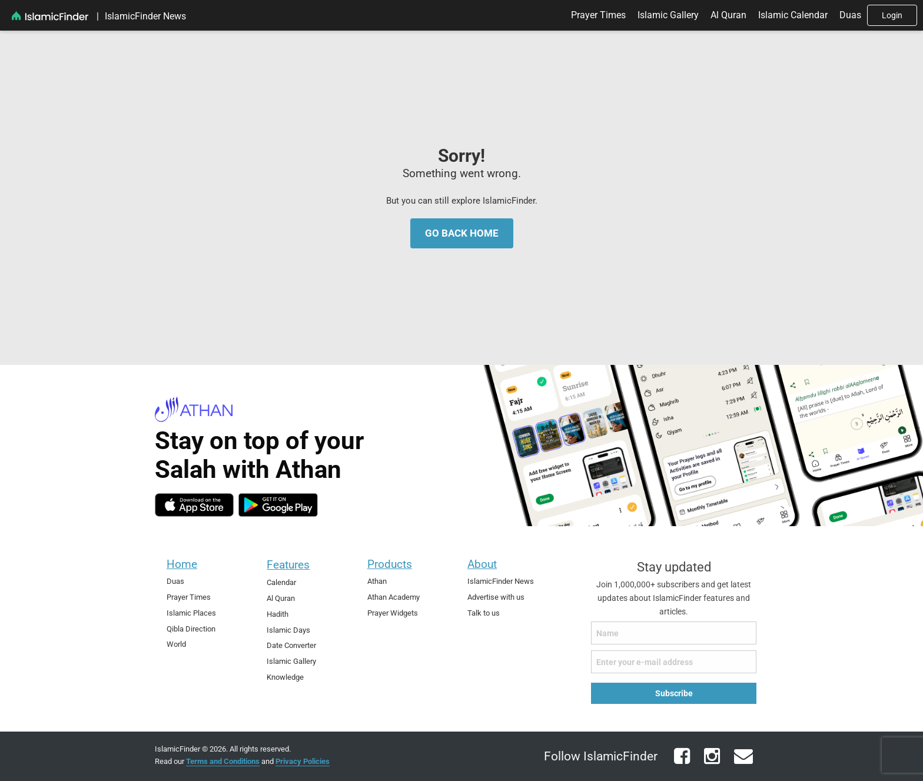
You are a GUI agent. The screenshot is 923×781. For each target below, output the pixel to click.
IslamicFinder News (145, 16)
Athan (377, 581)
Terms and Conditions (223, 761)
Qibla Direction (191, 628)
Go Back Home (462, 233)
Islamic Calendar (793, 15)
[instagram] (711, 763)
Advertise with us (495, 597)
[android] (278, 505)
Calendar (281, 582)
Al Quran (728, 15)
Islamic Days (288, 630)
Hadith (277, 614)
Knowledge (285, 677)
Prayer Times (598, 15)
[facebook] (681, 763)
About (482, 564)
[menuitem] (98, 16)
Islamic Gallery (668, 15)
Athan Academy (393, 597)
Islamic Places (191, 613)
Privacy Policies (302, 761)
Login (892, 15)
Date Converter (291, 645)
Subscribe (674, 693)
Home (182, 564)
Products (389, 564)
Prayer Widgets (392, 613)
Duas (850, 15)
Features (288, 564)
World (176, 644)
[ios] (194, 505)
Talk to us (483, 613)
